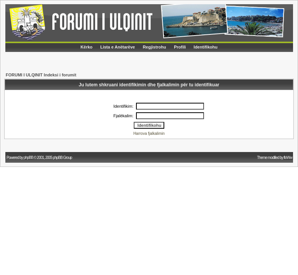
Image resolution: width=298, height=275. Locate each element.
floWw (288, 157)
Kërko (86, 47)
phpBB (28, 157)
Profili (180, 47)
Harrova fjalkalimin (149, 133)
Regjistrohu (154, 47)
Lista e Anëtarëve (117, 47)
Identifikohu (205, 47)
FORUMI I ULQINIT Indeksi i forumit (41, 75)
